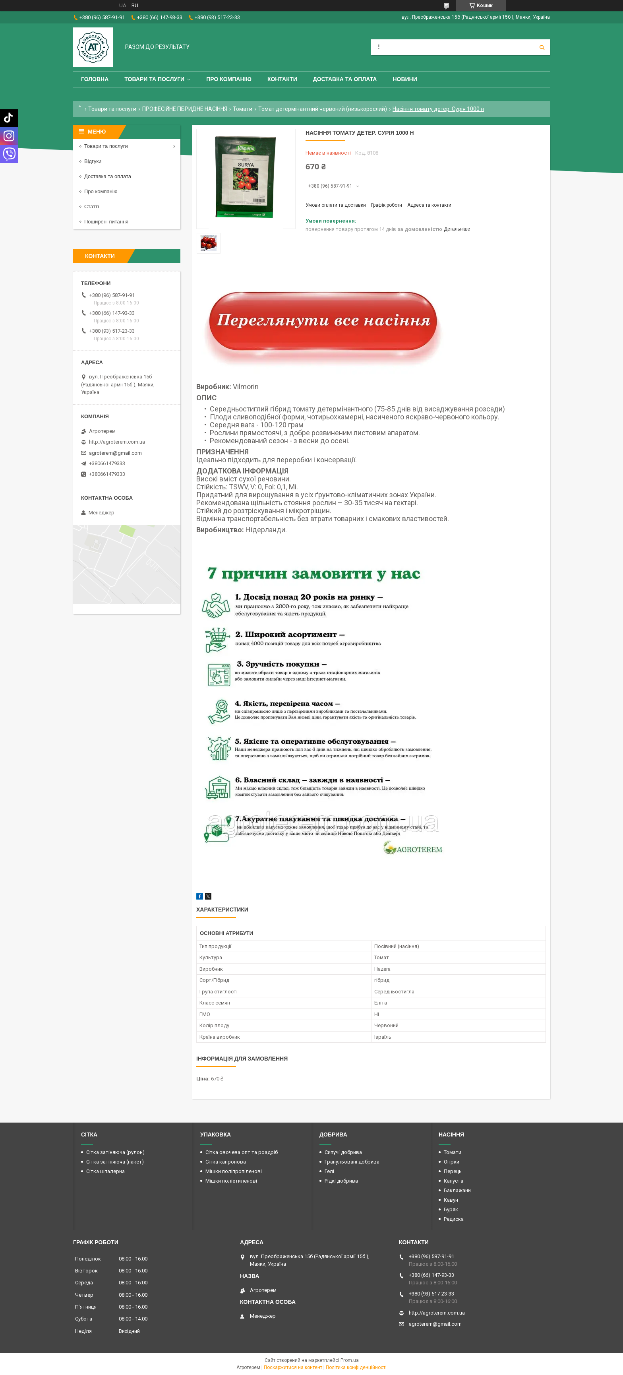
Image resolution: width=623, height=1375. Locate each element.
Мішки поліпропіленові (233, 1171)
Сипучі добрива (343, 1152)
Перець (453, 1171)
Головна (94, 79)
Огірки (451, 1162)
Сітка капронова (225, 1162)
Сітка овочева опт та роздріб (241, 1152)
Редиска (454, 1219)
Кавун (451, 1200)
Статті (91, 206)
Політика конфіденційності (356, 1367)
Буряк (451, 1209)
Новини (405, 79)
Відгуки (92, 161)
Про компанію (229, 79)
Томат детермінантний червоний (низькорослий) (322, 109)
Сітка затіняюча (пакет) (115, 1162)
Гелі (329, 1171)
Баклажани (457, 1190)
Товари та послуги (154, 79)
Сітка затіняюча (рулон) (115, 1152)
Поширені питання (106, 222)
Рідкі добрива (341, 1181)
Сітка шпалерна (105, 1171)
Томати (242, 109)
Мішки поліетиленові (231, 1181)
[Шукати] (542, 47)
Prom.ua (350, 1360)
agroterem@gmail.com (115, 453)
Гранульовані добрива (352, 1162)
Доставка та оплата (345, 79)
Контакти (282, 79)
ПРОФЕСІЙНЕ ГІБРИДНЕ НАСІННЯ (184, 109)
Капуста (453, 1181)
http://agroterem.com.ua (117, 442)
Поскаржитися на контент (293, 1367)
